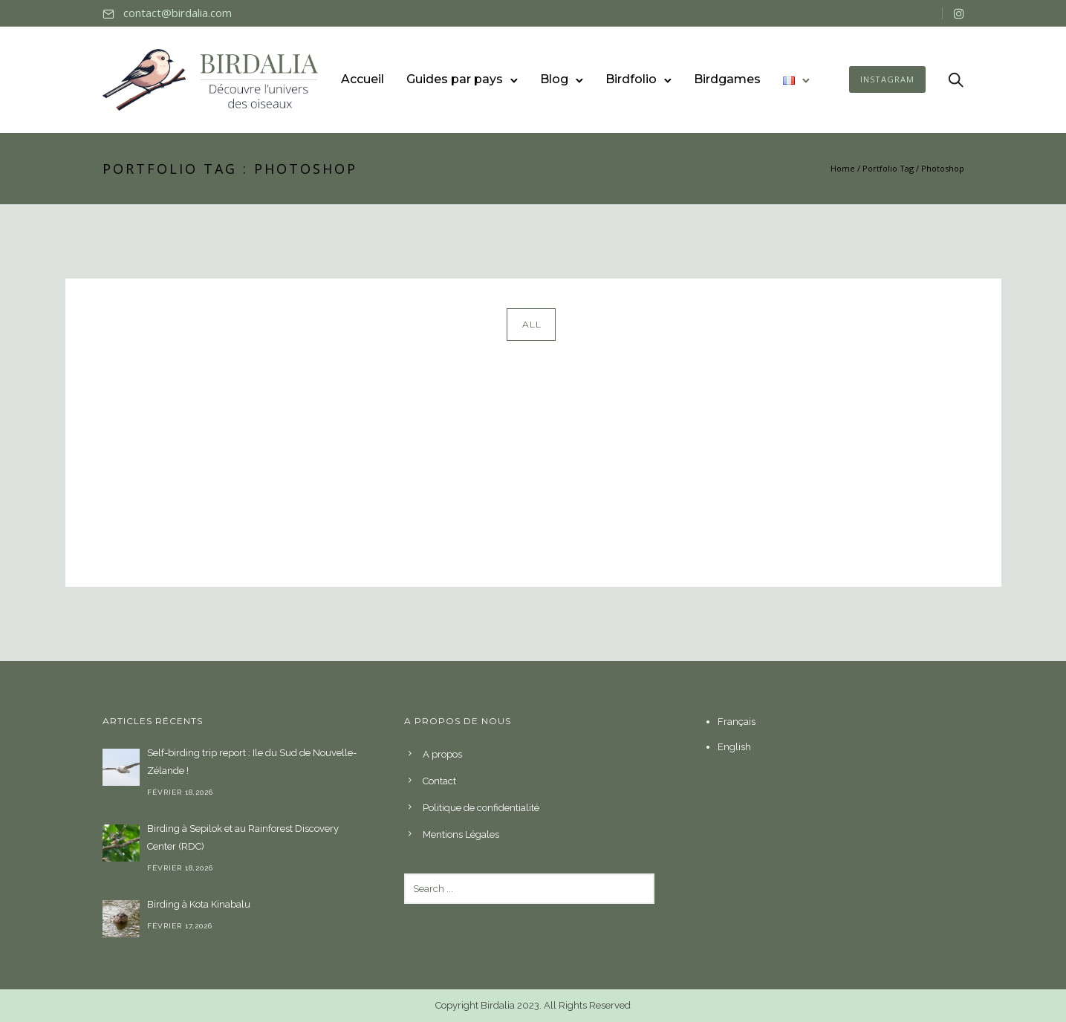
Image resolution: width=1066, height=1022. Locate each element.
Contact (439, 781)
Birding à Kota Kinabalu (198, 904)
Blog (554, 79)
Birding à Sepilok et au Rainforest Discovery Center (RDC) (243, 837)
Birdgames (727, 79)
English (734, 746)
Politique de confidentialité (481, 807)
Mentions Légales (461, 834)
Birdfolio (631, 79)
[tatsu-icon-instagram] (959, 13)
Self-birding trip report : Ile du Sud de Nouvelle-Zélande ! (252, 761)
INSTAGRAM (887, 79)
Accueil (362, 79)
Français (736, 721)
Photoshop (942, 168)
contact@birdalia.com (177, 12)
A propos (442, 754)
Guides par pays (454, 79)
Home (843, 168)
